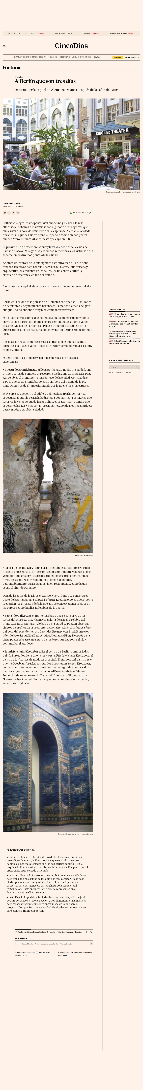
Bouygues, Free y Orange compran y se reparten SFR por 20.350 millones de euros (122, 333)
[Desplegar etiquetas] (91, 943)
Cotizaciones (52, 57)
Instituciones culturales (49, 944)
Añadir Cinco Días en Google (82, 213)
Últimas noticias (78, 57)
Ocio (37, 944)
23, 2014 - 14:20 (16, 206)
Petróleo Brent (60, 33)
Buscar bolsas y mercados (121, 360)
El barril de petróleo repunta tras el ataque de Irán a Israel (124, 315)
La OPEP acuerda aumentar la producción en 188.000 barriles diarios (123, 323)
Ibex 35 (10, 33)
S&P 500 (33, 33)
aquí (65, 955)
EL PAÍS (96, 56)
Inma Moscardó (11, 203)
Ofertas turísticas (66, 944)
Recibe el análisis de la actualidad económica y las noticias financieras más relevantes (49, 932)
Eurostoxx (119, 372)
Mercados (34, 57)
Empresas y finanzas (21, 57)
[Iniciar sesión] (132, 57)
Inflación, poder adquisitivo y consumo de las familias (124, 342)
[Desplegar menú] (4, 45)
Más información (21, 955)
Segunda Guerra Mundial (24, 944)
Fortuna (12, 67)
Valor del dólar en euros (118, 33)
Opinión (88, 57)
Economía (42, 57)
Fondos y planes (64, 57)
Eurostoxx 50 (87, 33)
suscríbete (118, 57)
